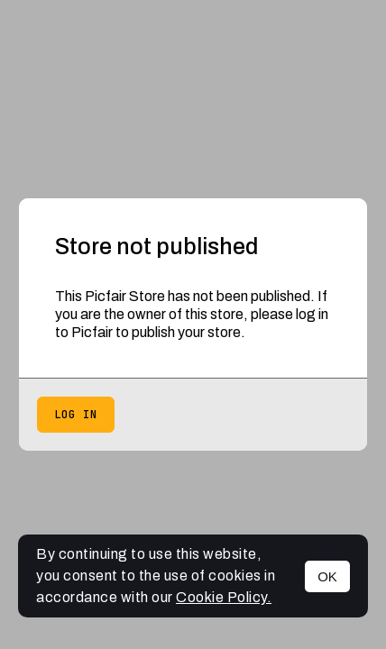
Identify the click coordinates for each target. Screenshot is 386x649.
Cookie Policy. (223, 597)
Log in (75, 414)
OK (327, 576)
